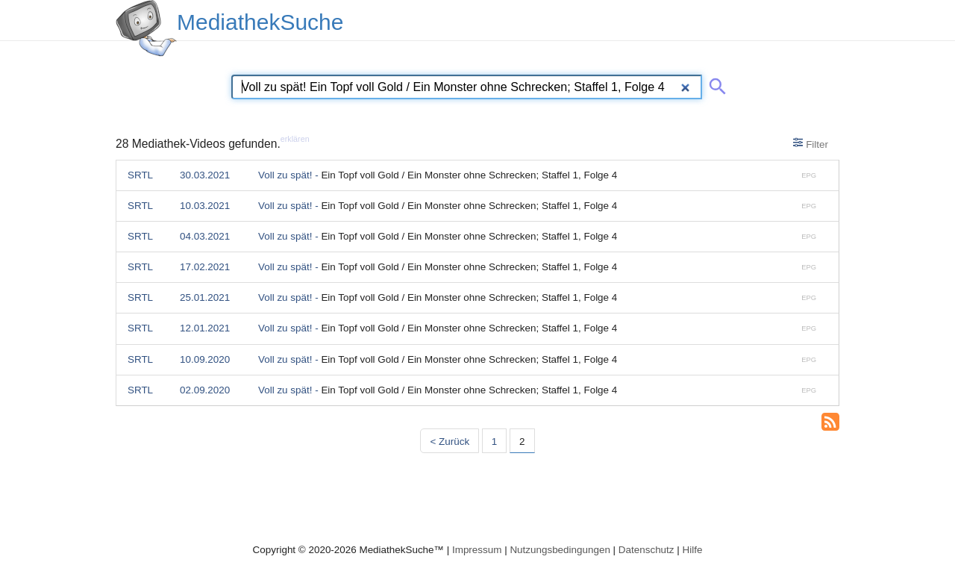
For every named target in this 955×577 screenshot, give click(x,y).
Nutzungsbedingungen (560, 549)
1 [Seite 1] (494, 441)
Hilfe (693, 549)
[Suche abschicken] (715, 84)
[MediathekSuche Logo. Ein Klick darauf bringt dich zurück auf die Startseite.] (146, 28)
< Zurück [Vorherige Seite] (449, 441)
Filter (810, 143)
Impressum (476, 549)
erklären (295, 138)
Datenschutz (646, 549)
